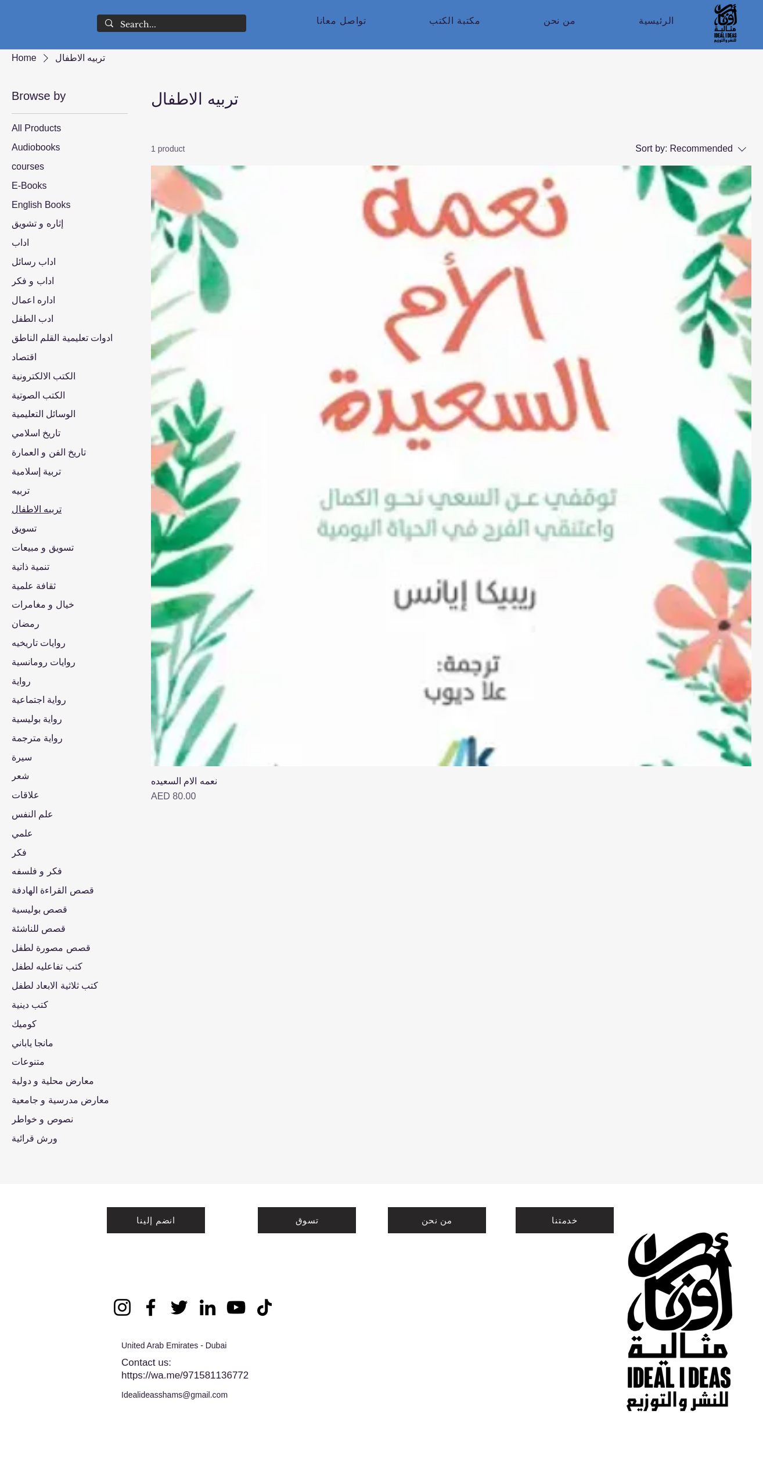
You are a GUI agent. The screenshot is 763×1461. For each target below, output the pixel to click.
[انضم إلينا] (156, 1220)
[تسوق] (307, 1220)
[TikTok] (264, 1307)
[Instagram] (122, 1307)
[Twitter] (179, 1307)
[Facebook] (150, 1307)
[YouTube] (236, 1307)
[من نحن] (437, 1220)
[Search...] (171, 25)
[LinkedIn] (207, 1307)
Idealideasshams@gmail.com (174, 1394)
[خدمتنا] (565, 1220)
